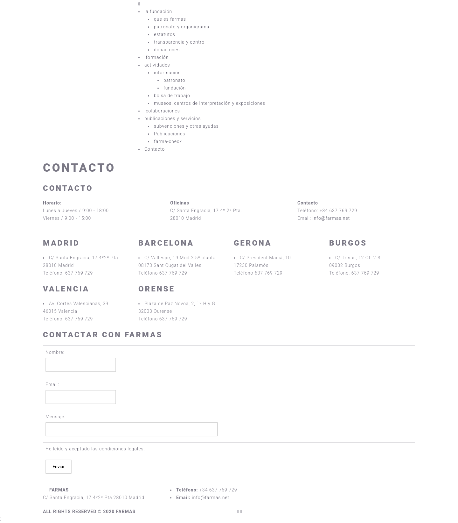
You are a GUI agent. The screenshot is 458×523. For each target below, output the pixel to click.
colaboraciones (162, 110)
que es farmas (170, 19)
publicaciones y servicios (172, 118)
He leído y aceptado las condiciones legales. (95, 448)
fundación (174, 87)
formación (157, 57)
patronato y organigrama (181, 26)
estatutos (164, 34)
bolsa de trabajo (172, 95)
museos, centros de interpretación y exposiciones (209, 103)
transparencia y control (180, 42)
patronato (174, 80)
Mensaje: (55, 416)
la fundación (158, 11)
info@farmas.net (331, 218)
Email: (52, 384)
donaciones (167, 49)
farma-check (168, 141)
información (167, 72)
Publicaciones (169, 133)
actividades (157, 65)
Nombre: (55, 352)
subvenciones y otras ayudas (186, 126)
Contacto (154, 149)
